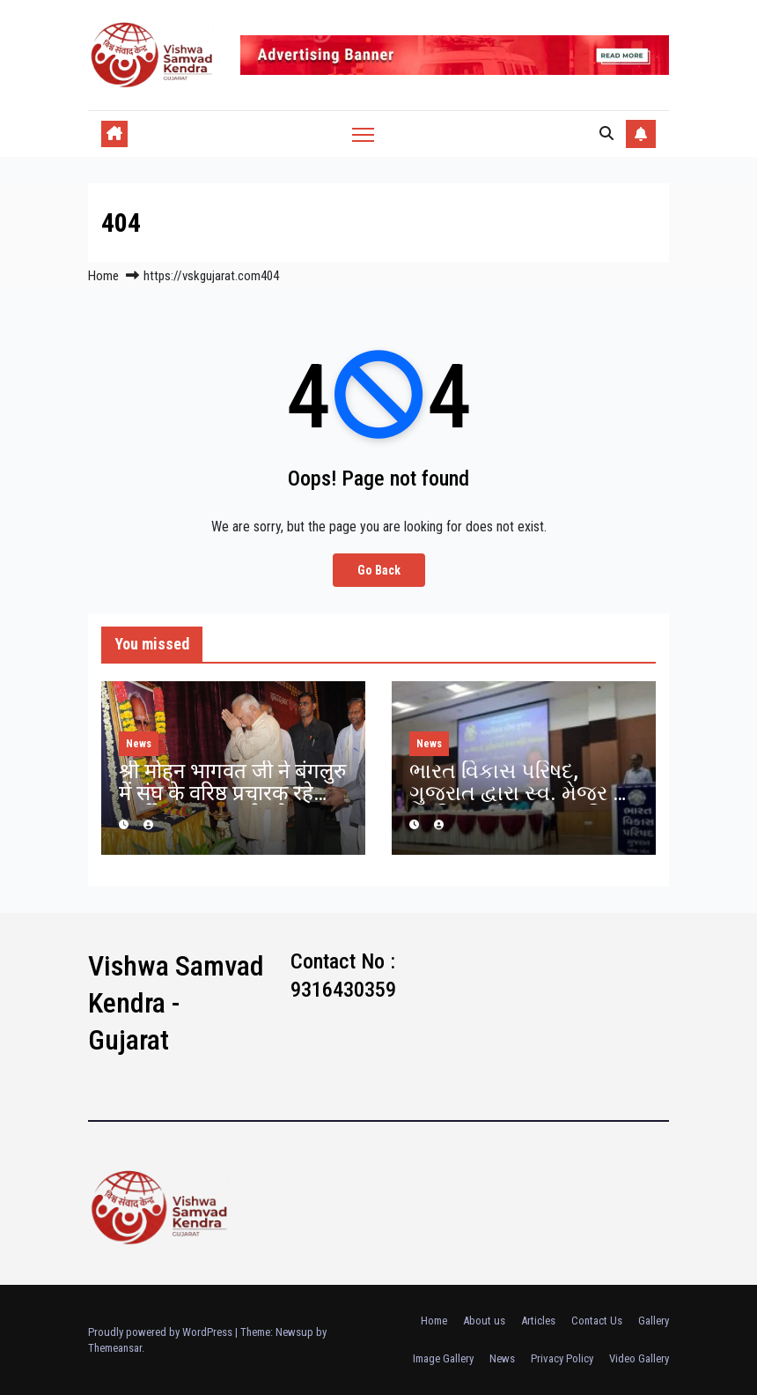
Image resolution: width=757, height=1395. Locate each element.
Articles (538, 1320)
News (138, 744)
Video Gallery (639, 1358)
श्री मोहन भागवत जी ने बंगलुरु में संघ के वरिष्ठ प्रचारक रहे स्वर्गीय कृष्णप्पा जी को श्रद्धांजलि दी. (232, 804)
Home (103, 276)
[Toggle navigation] (363, 134)
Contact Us (596, 1320)
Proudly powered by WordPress (161, 1332)
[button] (606, 133)
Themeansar (115, 1347)
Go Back (379, 569)
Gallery (653, 1320)
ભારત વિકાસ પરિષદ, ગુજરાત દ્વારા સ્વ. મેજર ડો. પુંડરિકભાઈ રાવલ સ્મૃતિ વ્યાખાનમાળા (522, 804)
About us (484, 1320)
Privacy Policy (562, 1358)
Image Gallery (443, 1358)
